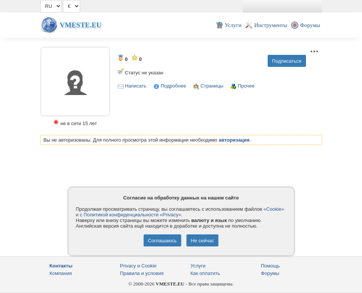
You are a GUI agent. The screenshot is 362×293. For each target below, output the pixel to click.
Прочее (246, 86)
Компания (61, 273)
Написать (135, 86)
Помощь (270, 266)
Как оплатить (205, 273)
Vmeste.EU (80, 25)
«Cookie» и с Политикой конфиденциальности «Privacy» (180, 211)
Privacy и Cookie (138, 266)
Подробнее (173, 86)
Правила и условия (142, 273)
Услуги (198, 266)
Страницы (211, 86)
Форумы (270, 273)
